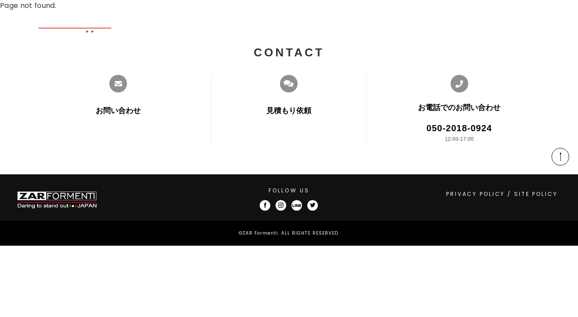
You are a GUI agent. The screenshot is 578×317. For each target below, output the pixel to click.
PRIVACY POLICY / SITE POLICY (502, 194)
